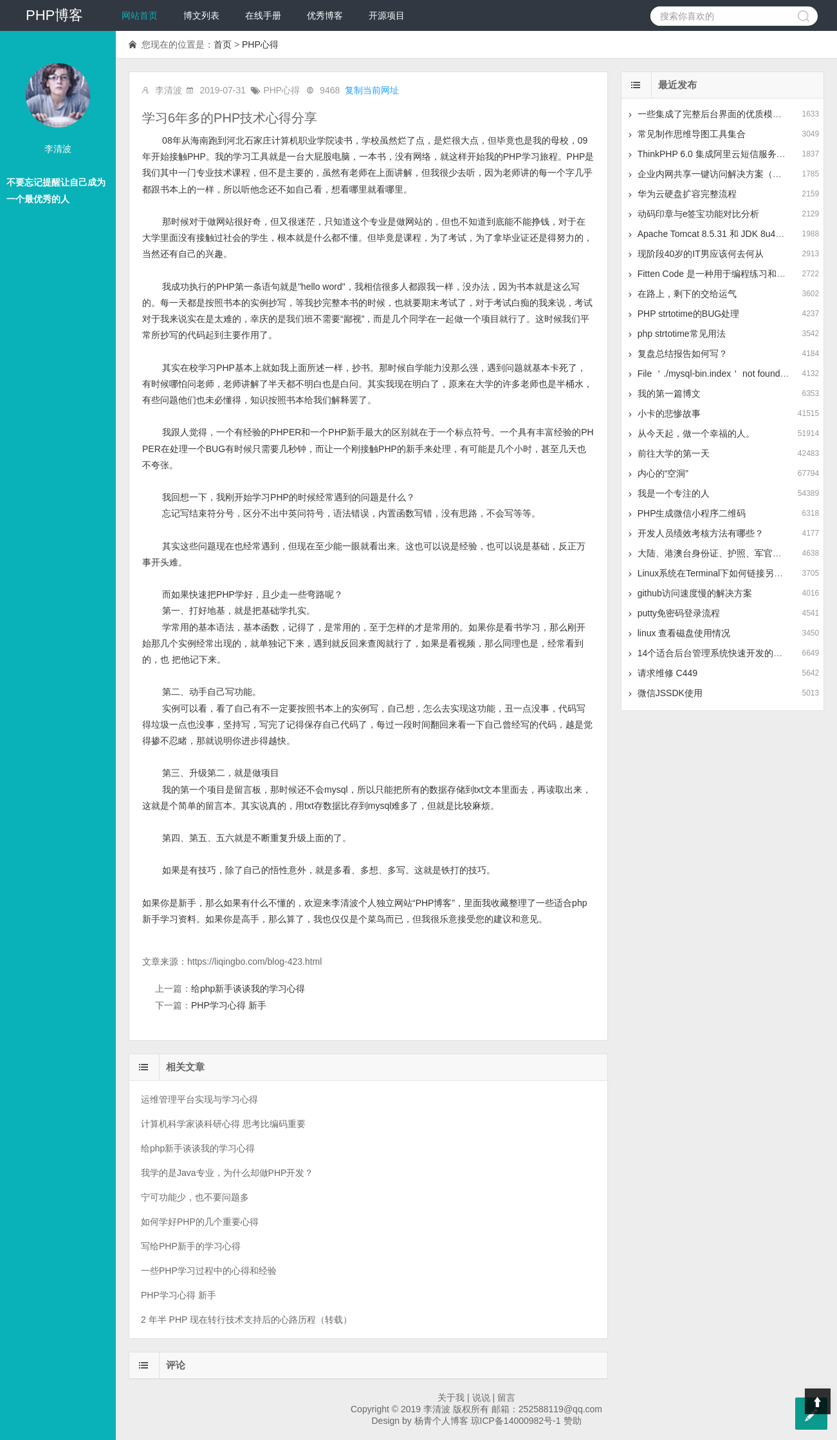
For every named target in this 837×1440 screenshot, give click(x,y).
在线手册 (263, 15)
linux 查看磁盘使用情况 (684, 633)
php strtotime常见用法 (682, 333)
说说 (481, 1397)
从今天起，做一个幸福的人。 (696, 433)
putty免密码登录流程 (679, 613)
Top (818, 1401)
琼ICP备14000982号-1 (516, 1421)
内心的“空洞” (663, 473)
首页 (223, 44)
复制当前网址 (372, 90)
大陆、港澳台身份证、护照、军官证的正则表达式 (737, 553)
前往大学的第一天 (674, 453)
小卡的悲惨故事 (669, 413)
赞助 (573, 1421)
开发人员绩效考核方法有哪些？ (701, 533)
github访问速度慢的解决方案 (695, 593)
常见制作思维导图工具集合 (692, 134)
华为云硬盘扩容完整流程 (687, 194)
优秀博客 (325, 15)
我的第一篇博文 (669, 393)
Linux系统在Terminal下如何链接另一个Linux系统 (735, 573)
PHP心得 (260, 44)
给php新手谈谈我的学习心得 (248, 988)
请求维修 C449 (667, 673)
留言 (506, 1397)
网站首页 (140, 15)
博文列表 (201, 15)
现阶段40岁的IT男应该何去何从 (701, 254)
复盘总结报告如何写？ (683, 353)
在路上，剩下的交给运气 (687, 294)
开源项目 (387, 15)
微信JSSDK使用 (670, 693)
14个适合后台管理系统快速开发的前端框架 (724, 653)
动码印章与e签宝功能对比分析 (699, 214)
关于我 (450, 1397)
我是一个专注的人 (674, 493)
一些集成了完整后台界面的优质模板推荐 (719, 114)
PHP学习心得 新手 (228, 1005)
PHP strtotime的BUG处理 (688, 313)
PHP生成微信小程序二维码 (692, 513)
